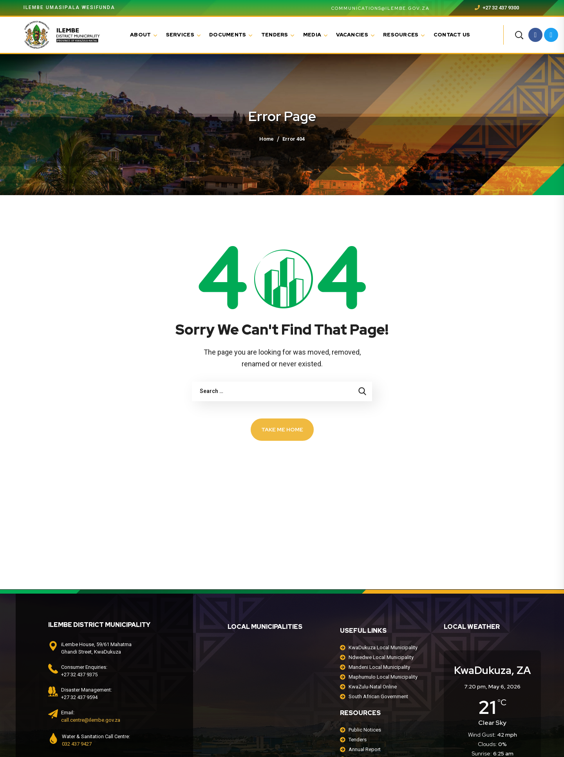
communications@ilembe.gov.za (376, 8)
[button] (519, 35)
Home (266, 139)
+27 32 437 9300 (497, 8)
